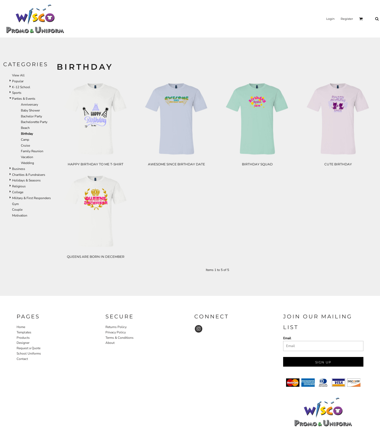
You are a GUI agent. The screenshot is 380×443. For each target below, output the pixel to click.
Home (21, 327)
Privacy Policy (115, 332)
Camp (25, 139)
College (17, 192)
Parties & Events (23, 98)
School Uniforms (29, 353)
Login (330, 19)
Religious (19, 186)
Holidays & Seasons (26, 180)
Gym (15, 204)
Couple (17, 209)
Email (287, 338)
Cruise (25, 145)
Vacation (27, 157)
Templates (24, 332)
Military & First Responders (31, 198)
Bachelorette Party (34, 122)
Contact (22, 359)
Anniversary (29, 104)
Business (18, 169)
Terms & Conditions (119, 338)
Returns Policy (116, 327)
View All (18, 75)
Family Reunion (32, 151)
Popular (18, 81)
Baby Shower (30, 110)
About (110, 343)
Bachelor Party (31, 116)
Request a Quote (28, 348)
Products (23, 338)
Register (347, 19)
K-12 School (21, 87)
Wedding (27, 163)
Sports (16, 93)
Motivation (19, 215)
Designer (23, 343)
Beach (25, 128)
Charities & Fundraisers (28, 175)
